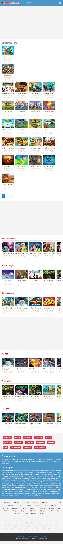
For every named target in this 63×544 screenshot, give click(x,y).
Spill (29, 508)
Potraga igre (7, 384)
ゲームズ (43, 516)
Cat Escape (7, 283)
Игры (16, 505)
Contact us (20, 539)
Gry (53, 505)
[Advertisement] (31, 22)
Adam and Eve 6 (49, 399)
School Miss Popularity (36, 256)
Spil (45, 508)
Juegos (26, 505)
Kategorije (28, 3)
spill (5, 523)
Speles (52, 510)
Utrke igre (17, 440)
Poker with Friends (35, 310)
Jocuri (11, 508)
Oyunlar (33, 513)
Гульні (24, 513)
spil (16, 523)
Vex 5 (35, 283)
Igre (32, 510)
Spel (37, 508)
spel (10, 523)
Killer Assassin (49, 426)
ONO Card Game (49, 310)
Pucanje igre (38, 440)
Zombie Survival (21, 283)
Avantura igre (8, 268)
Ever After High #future (22, 256)
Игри (51, 513)
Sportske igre (7, 445)
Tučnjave (6, 411)
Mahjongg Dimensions (22, 310)
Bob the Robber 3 (49, 283)
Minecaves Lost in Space (22, 399)
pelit (21, 523)
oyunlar (46, 523)
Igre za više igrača (40, 450)
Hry (25, 510)
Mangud (41, 510)
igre (23, 481)
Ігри (15, 513)
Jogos (36, 505)
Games (7, 505)
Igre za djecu (27, 450)
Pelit (53, 508)
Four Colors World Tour (9, 310)
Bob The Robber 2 (35, 399)
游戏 (33, 516)
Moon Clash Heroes (35, 371)
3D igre (5, 356)
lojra (52, 523)
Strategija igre (40, 445)
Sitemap (43, 539)
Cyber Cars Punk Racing (50, 371)
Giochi (20, 508)
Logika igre (51, 445)
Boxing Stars (8, 426)
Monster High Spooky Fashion (11, 256)
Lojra (42, 513)
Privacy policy (32, 539)
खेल (26, 516)
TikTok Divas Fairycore (49, 256)
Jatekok (15, 510)
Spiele (45, 505)
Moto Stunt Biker (22, 371)
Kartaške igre (8, 295)
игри (58, 523)
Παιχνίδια (56, 530)
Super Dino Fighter (35, 426)
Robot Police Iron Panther (23, 426)
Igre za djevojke (9, 240)
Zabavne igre (7, 440)
